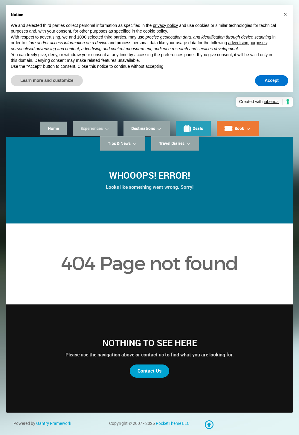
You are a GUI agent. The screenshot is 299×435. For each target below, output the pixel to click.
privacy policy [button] (165, 25)
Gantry (53, 423)
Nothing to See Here (149, 343)
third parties (115, 37)
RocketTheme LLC (173, 423)
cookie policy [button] (155, 31)
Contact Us (149, 371)
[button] (285, 14)
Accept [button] (272, 80)
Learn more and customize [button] (46, 80)
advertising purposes (247, 42)
